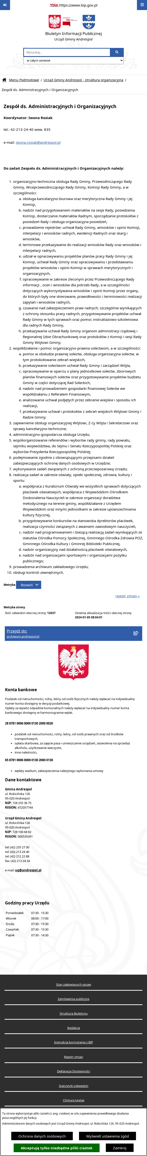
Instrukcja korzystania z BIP (73, 1042)
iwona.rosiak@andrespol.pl (38, 142)
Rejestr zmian (73, 1057)
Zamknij (119, 1147)
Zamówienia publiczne (73, 999)
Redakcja (73, 1028)
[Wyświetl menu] (142, 5)
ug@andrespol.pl (28, 870)
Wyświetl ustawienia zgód (107, 1136)
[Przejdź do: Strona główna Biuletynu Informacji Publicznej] (4, 80)
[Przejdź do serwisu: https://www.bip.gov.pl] (73, 5)
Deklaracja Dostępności (73, 1071)
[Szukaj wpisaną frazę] (117, 52)
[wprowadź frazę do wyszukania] (67, 52)
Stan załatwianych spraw (73, 985)
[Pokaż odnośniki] (5, 5)
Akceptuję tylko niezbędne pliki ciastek (56, 1147)
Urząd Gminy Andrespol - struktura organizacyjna (83, 80)
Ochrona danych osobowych (42, 1136)
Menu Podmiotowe (24, 80)
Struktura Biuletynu (74, 1014)
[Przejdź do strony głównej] (73, 29)
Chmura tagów (73, 1100)
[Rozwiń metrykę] (28, 585)
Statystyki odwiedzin (73, 1086)
